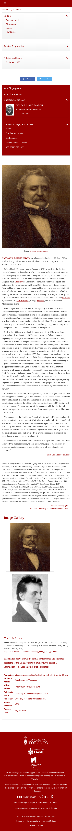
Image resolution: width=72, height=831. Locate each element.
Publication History (13, 58)
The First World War (14, 133)
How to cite (11, 32)
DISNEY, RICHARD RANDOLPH (30, 105)
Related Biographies (14, 46)
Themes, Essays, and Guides (18, 124)
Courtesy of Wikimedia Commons (39, 251)
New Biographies (12, 88)
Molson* (66, 297)
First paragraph (12, 20)
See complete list (14, 147)
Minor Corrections (12, 94)
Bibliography (11, 24)
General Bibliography (59, 506)
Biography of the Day (14, 100)
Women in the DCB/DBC (17, 143)
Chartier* (19, 282)
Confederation (12, 138)
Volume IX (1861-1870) (11, 10)
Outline (7, 16)
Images (9, 28)
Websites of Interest (36, 825)
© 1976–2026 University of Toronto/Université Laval (47, 509)
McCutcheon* (22, 300)
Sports (8, 129)
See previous (22, 114)
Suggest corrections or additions (28, 821)
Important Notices (49, 821)
